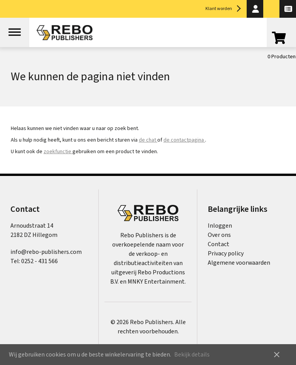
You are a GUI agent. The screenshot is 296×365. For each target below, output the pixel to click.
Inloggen (220, 225)
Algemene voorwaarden (239, 263)
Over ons (219, 235)
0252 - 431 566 (39, 261)
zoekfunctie (58, 151)
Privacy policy (226, 253)
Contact (218, 244)
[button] (255, 9)
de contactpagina (184, 140)
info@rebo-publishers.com (46, 252)
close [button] (276, 354)
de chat (148, 140)
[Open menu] (14, 32)
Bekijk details (192, 354)
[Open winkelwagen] (281, 39)
